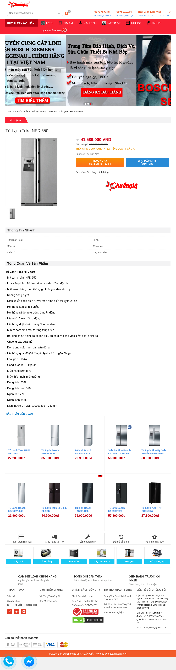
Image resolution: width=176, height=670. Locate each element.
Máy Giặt (18, 561)
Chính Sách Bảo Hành (82, 596)
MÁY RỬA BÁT (113, 23)
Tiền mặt (11, 596)
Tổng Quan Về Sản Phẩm (27, 263)
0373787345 (102, 13)
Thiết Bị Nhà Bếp (38, 111)
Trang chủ (11, 111)
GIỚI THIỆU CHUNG (51, 589)
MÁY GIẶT (68, 23)
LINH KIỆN (156, 23)
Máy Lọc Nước (102, 561)
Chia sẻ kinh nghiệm (114, 612)
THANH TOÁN (16, 589)
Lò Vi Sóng (74, 561)
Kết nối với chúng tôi (22, 605)
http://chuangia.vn (117, 653)
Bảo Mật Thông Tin (49, 601)
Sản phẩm (23, 111)
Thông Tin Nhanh (21, 230)
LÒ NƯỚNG (136, 23)
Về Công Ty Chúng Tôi (50, 596)
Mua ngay (100, 162)
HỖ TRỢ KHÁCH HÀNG (118, 589)
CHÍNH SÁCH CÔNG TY (86, 589)
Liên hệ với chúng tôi (151, 589)
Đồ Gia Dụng (157, 561)
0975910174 (125, 13)
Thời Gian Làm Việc (153, 13)
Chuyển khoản (14, 601)
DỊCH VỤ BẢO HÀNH (51, 30)
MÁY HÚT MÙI (90, 23)
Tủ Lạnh (53, 111)
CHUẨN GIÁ (86, 653)
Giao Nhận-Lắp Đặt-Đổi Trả (85, 601)
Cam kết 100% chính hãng (37, 576)
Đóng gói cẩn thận (88, 576)
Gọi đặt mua (147, 162)
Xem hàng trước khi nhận (145, 578)
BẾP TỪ (49, 23)
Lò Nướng (46, 561)
